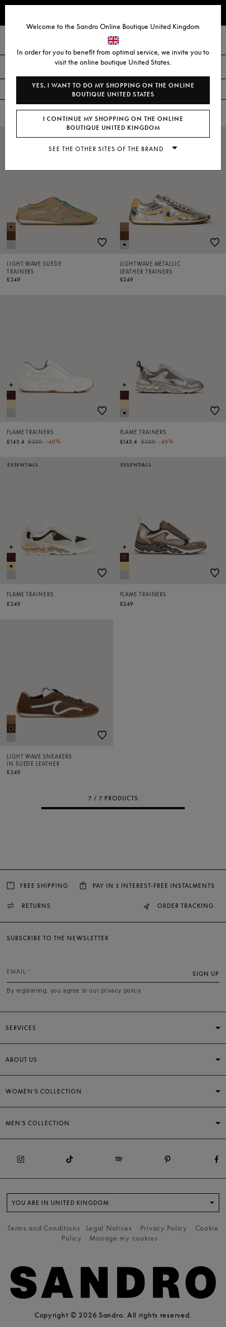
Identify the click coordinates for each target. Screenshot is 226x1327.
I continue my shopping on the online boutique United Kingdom (113, 123)
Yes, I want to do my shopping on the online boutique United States (113, 90)
